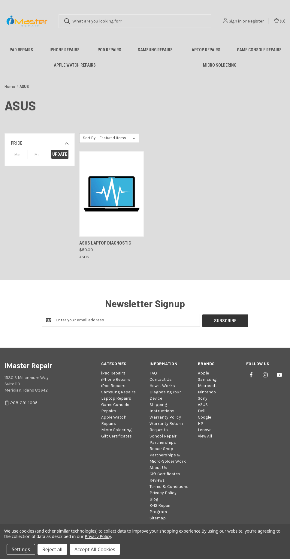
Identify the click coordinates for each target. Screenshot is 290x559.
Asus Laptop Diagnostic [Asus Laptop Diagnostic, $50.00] (105, 243)
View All (205, 435)
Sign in (235, 21)
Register (256, 21)
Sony (202, 397)
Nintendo (207, 391)
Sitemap (158, 517)
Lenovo (205, 429)
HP (200, 422)
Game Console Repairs (259, 49)
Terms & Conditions (169, 485)
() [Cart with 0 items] (279, 21)
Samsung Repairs (155, 49)
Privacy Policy (163, 492)
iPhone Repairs (65, 49)
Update (59, 154)
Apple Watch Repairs (75, 65)
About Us (158, 467)
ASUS (203, 404)
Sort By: (89, 138)
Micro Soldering (219, 65)
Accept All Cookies (94, 549)
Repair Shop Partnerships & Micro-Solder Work (168, 454)
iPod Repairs (108, 49)
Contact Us (161, 378)
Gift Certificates (116, 435)
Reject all (52, 549)
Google (204, 416)
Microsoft (207, 385)
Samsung (207, 378)
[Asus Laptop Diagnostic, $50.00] (111, 194)
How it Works (162, 385)
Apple (203, 372)
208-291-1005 (24, 402)
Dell (201, 410)
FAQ (153, 372)
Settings (21, 549)
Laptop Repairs (204, 49)
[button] (39, 143)
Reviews (157, 479)
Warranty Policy (165, 416)
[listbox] (119, 138)
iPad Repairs (20, 49)
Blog (154, 498)
